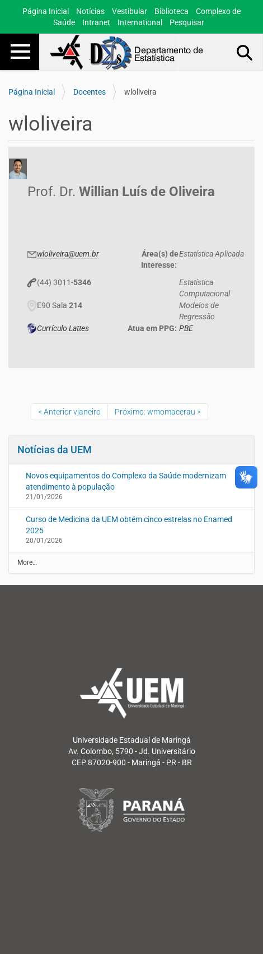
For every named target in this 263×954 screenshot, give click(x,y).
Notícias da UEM (54, 449)
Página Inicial (45, 11)
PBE (186, 328)
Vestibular (129, 11)
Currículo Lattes (63, 328)
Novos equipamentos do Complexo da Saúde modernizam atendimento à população (126, 481)
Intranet (96, 22)
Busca (245, 52)
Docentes (89, 91)
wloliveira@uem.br (68, 253)
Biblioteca (171, 11)
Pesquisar (187, 22)
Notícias (90, 11)
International (140, 22)
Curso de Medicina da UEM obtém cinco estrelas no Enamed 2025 (129, 525)
